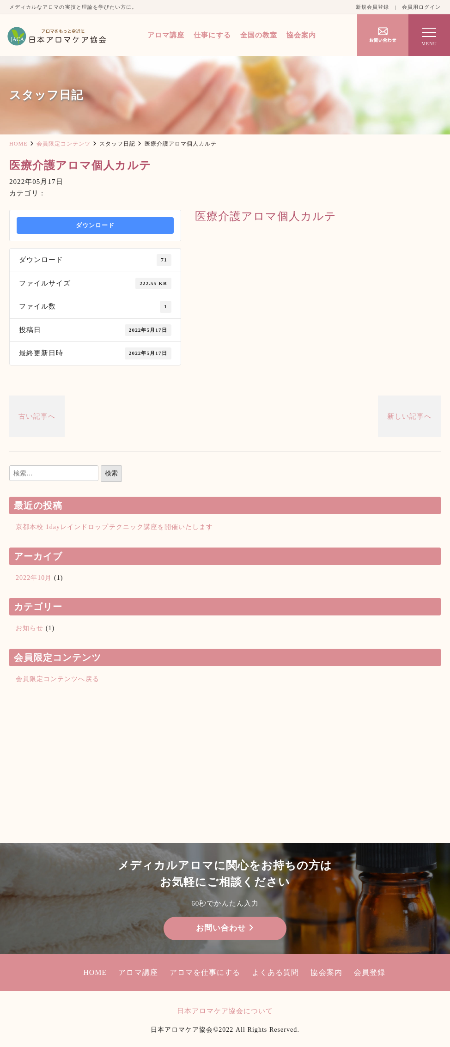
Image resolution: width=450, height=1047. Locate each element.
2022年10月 (34, 577)
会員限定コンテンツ (63, 143)
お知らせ (29, 628)
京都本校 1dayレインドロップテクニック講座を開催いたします (114, 527)
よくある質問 (275, 972)
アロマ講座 (165, 35)
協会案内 (301, 35)
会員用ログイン (421, 7)
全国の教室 (258, 35)
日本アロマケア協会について (225, 1011)
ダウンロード (95, 225)
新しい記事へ (409, 416)
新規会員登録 (372, 7)
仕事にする (212, 35)
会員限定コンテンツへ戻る (57, 679)
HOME (18, 143)
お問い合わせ (225, 928)
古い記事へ (36, 416)
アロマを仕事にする (205, 972)
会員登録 (369, 972)
